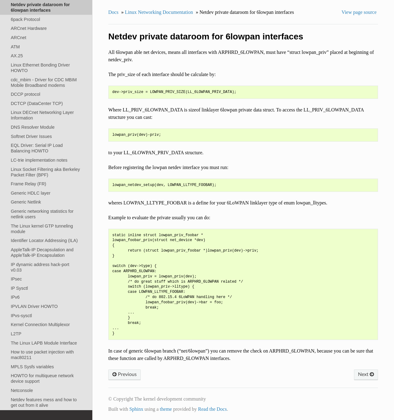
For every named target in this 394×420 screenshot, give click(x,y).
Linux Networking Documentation (159, 12)
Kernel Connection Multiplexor (40, 324)
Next (366, 374)
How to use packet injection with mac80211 (42, 354)
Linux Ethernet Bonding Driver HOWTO (40, 68)
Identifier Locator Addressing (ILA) (44, 240)
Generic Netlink (26, 202)
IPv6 (15, 297)
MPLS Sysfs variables (32, 366)
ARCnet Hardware (29, 28)
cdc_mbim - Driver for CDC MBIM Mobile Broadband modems (44, 82)
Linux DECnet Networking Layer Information (42, 115)
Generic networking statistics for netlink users (42, 214)
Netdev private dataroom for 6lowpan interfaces (40, 7)
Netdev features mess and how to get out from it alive (44, 402)
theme (166, 409)
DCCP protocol (25, 94)
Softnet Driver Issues (31, 136)
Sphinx (136, 409)
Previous (124, 374)
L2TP (16, 333)
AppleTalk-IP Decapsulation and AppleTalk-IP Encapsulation (42, 252)
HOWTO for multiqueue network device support (42, 378)
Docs (113, 12)
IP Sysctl (19, 288)
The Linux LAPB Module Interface (44, 343)
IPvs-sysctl (21, 315)
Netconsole (22, 390)
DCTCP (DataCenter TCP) (37, 103)
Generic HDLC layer (30, 193)
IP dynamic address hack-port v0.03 (40, 267)
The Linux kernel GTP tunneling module (42, 229)
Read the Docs (212, 409)
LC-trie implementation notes (39, 160)
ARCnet (18, 37)
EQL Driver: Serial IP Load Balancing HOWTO (37, 148)
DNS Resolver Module (32, 127)
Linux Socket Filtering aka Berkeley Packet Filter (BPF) (45, 172)
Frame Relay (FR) (28, 183)
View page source (359, 12)
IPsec (16, 279)
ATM (15, 46)
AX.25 (17, 55)
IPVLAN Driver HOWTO (34, 306)
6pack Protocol (25, 19)
